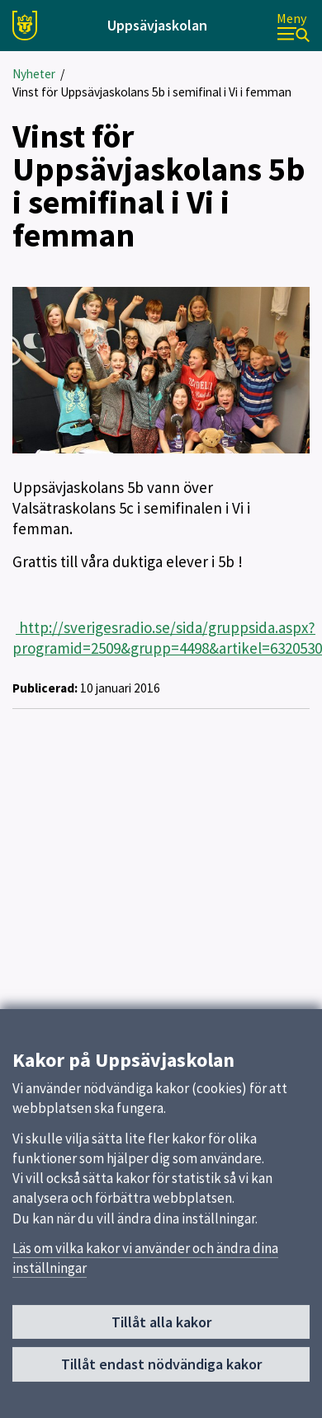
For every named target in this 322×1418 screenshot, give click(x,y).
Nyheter (33, 74)
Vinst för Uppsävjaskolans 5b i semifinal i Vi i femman (151, 92)
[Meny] (293, 26)
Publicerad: (45, 688)
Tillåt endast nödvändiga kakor (161, 1370)
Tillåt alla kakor (161, 1328)
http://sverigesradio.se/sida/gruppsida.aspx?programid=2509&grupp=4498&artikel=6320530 (167, 637)
